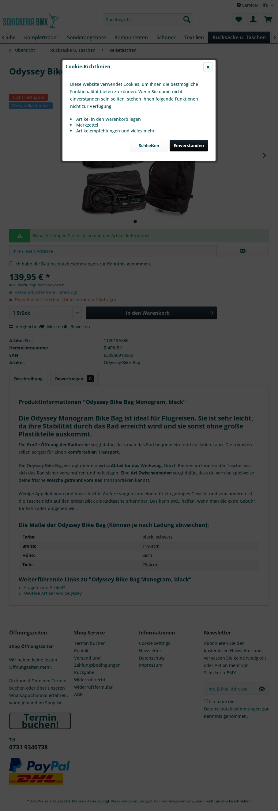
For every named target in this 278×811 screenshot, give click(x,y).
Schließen (149, 145)
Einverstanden (189, 145)
